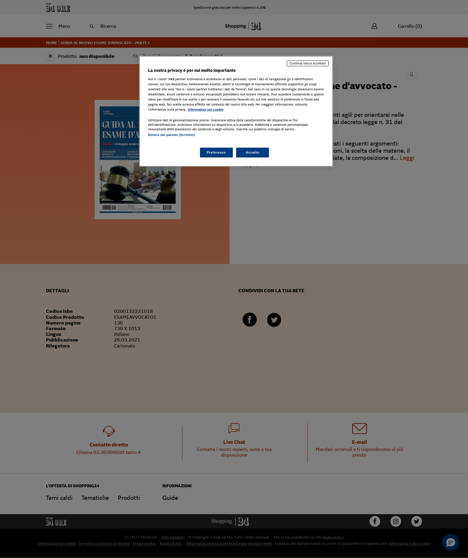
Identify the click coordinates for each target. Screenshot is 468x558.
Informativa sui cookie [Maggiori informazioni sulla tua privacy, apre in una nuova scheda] (206, 109)
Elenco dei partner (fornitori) (171, 135)
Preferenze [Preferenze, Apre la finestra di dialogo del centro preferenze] (216, 152)
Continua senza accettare (308, 63)
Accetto (252, 152)
